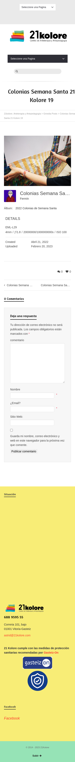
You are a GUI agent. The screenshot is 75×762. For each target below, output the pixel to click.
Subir (37, 755)
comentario (17, 340)
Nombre (15, 389)
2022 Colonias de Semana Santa (35, 208)
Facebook (37, 16)
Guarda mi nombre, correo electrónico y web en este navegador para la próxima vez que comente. (37, 441)
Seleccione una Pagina (38, 7)
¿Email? (15, 403)
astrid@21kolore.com (17, 635)
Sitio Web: (16, 416)
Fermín (24, 198)
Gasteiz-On (51, 652)
